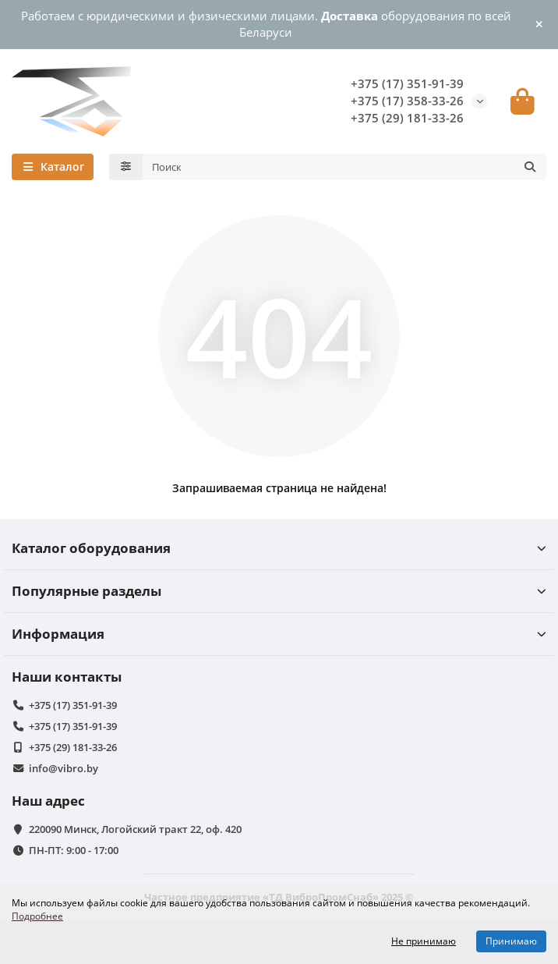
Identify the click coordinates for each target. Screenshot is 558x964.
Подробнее (37, 915)
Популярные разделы (279, 591)
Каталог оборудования (279, 548)
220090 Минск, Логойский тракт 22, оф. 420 (135, 829)
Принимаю (511, 941)
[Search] (345, 167)
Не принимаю (423, 941)
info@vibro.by (63, 768)
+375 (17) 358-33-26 (407, 101)
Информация (279, 634)
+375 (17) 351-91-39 (407, 84)
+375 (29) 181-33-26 (407, 118)
